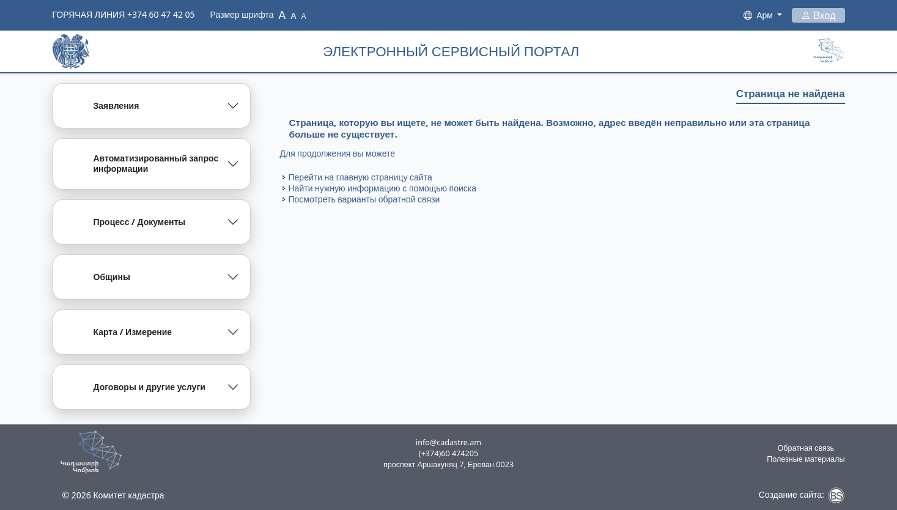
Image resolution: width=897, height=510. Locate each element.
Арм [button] (765, 15)
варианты (357, 199)
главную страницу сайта (384, 177)
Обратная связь (806, 448)
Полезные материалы (805, 459)
